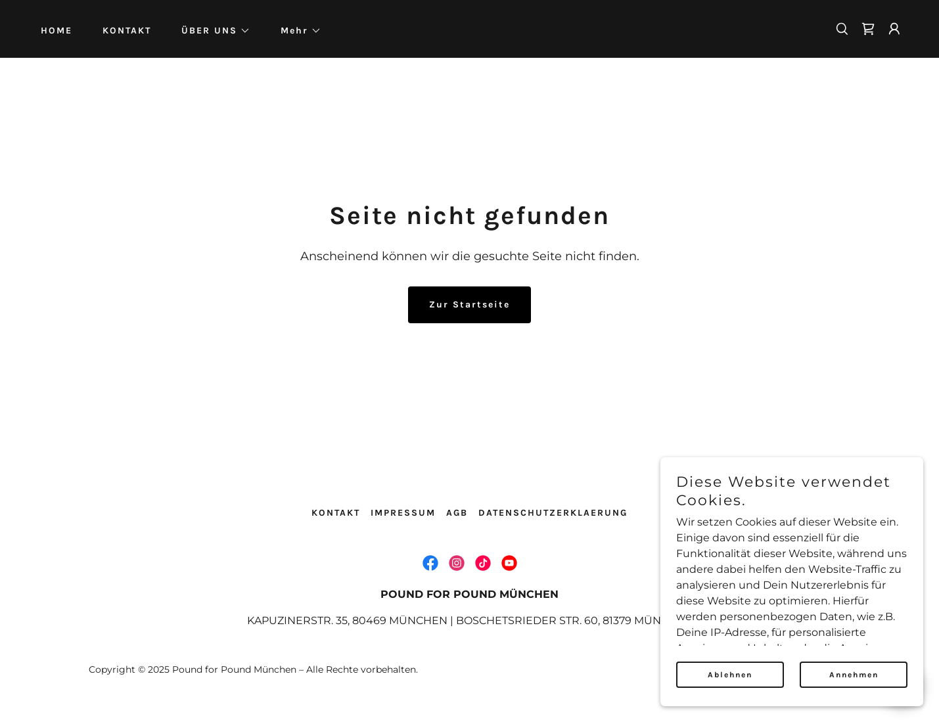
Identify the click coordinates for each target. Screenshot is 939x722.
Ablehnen (730, 674)
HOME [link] (56, 30)
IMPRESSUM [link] (403, 512)
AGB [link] (457, 512)
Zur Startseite (469, 304)
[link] (868, 29)
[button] (211, 31)
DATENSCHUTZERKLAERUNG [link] (553, 512)
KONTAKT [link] (127, 30)
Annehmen (854, 674)
